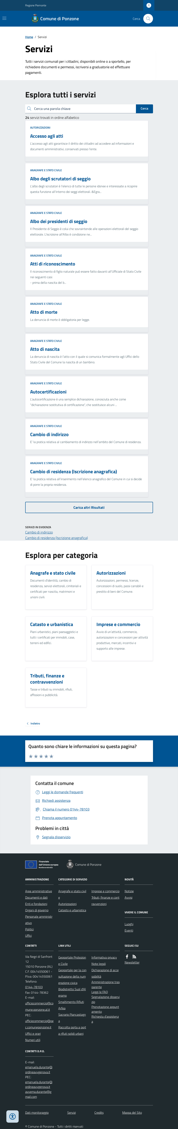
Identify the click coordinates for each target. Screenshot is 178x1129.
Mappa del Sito (132, 1112)
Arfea (61, 1008)
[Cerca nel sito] (146, 18)
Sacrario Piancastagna (72, 1017)
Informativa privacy (104, 957)
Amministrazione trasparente (105, 984)
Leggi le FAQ (99, 992)
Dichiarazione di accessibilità (105, 973)
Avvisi (128, 897)
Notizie (129, 891)
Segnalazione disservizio (105, 999)
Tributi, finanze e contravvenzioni (105, 900)
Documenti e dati (36, 897)
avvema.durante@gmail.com (38, 1094)
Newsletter (132, 962)
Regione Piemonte (35, 5)
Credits (99, 1112)
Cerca (144, 108)
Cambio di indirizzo (39, 532)
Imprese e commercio (105, 891)
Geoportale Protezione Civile (72, 960)
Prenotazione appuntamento (105, 1009)
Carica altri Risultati (89, 507)
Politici (29, 929)
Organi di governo (36, 910)
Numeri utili (32, 1040)
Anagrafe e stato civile (46, 170)
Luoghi (129, 924)
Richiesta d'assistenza (105, 1019)
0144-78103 (34, 987)
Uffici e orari (33, 1033)
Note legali (98, 963)
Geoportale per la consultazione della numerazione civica (72, 976)
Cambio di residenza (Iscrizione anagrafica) (56, 537)
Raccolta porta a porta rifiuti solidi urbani (72, 1030)
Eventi (129, 930)
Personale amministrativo (38, 919)
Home (29, 37)
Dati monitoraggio (37, 1112)
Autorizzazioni (40, 127)
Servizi (71, 1112)
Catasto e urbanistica (72, 910)
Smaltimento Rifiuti (71, 1001)
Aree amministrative (38, 891)
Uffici (28, 935)
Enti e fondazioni (36, 903)
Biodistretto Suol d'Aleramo (72, 992)
